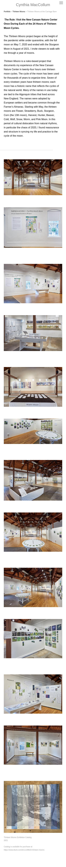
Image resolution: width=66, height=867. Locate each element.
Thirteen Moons (19, 12)
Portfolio (7, 12)
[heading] (33, 4)
